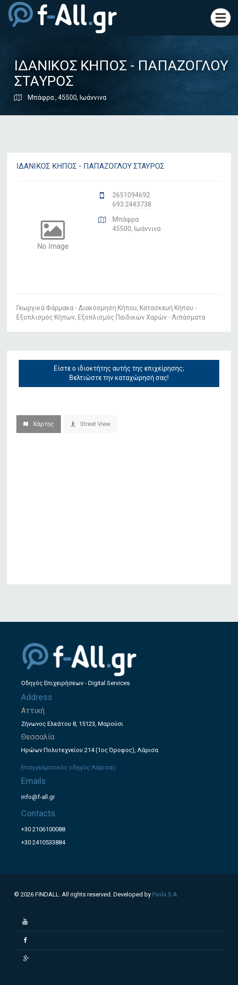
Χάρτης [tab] (38, 423)
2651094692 (131, 195)
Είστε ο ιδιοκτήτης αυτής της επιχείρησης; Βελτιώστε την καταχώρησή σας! (119, 373)
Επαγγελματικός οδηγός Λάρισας (68, 767)
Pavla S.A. (165, 894)
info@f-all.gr (38, 796)
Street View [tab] (91, 423)
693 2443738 (131, 204)
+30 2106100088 (43, 829)
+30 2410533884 (43, 842)
